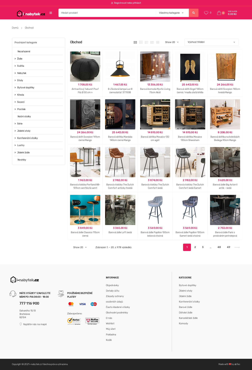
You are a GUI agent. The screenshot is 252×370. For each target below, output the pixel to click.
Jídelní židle (22, 152)
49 (228, 247)
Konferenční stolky (26, 138)
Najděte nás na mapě (33, 324)
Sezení (19, 101)
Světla (19, 65)
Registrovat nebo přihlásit (126, 3)
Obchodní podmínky (117, 312)
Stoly (19, 80)
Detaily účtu (112, 290)
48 (219, 247)
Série (18, 123)
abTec (237, 364)
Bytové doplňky (24, 87)
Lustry (19, 145)
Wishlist (110, 323)
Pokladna (111, 334)
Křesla (19, 94)
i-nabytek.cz (35, 364)
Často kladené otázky (118, 307)
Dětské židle (185, 312)
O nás (109, 318)
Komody (183, 323)
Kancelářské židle (188, 318)
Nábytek (20, 73)
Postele (20, 109)
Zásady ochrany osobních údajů (115, 299)
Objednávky (112, 285)
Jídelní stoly (22, 130)
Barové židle (185, 307)
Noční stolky (24, 116)
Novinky (22, 159)
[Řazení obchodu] (211, 42)
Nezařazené (24, 51)
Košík (109, 340)
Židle (18, 58)
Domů (15, 27)
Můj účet (111, 328)
